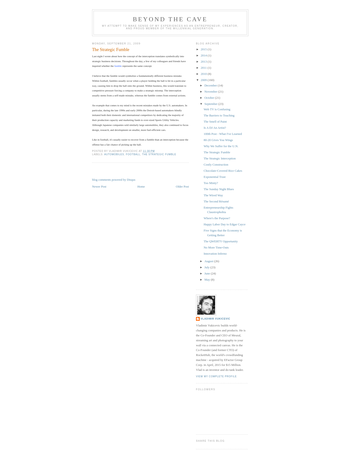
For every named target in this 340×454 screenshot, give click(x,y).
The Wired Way (213, 195)
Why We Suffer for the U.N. (221, 146)
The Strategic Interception (220, 158)
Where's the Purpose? (217, 218)
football (133, 154)
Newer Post (99, 186)
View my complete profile (216, 376)
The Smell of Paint (215, 121)
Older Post (182, 186)
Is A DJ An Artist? (215, 127)
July (207, 267)
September (211, 104)
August (209, 261)
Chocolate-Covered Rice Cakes (223, 170)
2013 (204, 61)
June (207, 273)
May (207, 279)
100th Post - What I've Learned (223, 134)
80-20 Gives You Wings (218, 140)
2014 (204, 55)
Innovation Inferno (215, 253)
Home (141, 186)
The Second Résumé (216, 201)
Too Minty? (211, 183)
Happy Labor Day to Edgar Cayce (224, 224)
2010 (204, 74)
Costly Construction (216, 164)
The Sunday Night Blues (219, 189)
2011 (204, 67)
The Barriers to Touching (219, 115)
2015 (204, 49)
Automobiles (114, 154)
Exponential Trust (214, 177)
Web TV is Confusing (217, 109)
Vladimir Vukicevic (215, 318)
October (209, 97)
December (211, 85)
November (211, 91)
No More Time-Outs (216, 247)
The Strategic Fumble (110, 49)
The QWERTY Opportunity (221, 241)
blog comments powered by (113, 179)
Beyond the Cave (170, 19)
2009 (204, 80)
